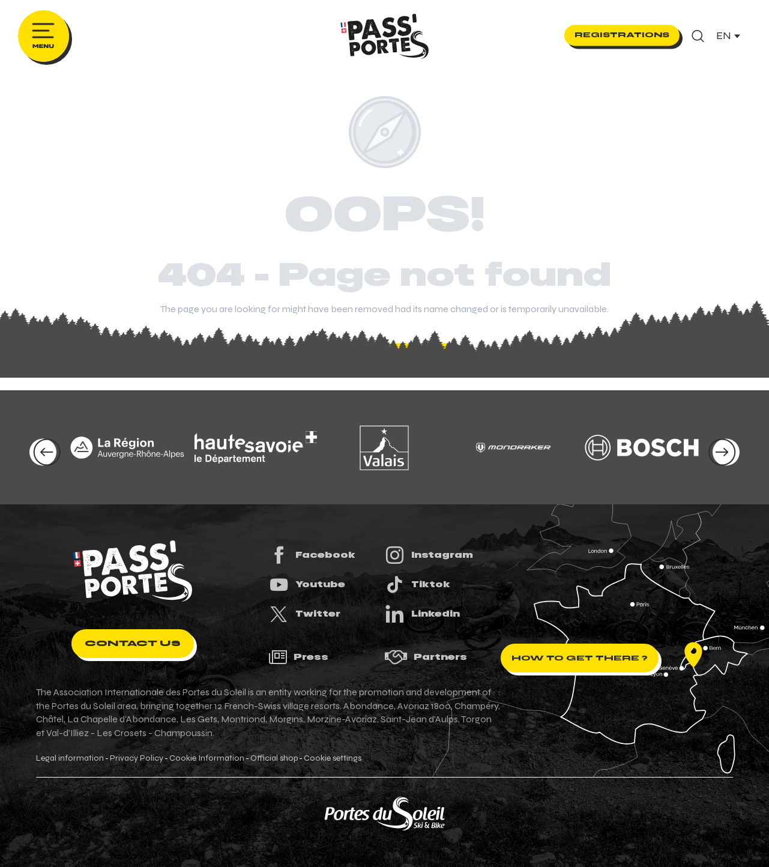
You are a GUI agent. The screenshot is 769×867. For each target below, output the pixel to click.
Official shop (274, 758)
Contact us (133, 643)
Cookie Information (206, 758)
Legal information (70, 758)
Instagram (428, 555)
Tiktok (417, 584)
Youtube (306, 584)
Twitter (304, 614)
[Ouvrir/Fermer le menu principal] (43, 36)
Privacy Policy (136, 758)
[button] (698, 36)
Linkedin (422, 614)
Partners (425, 657)
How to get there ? (579, 658)
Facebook (311, 555)
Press (298, 657)
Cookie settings (332, 758)
